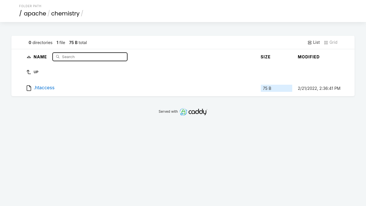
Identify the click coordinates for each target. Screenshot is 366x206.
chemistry (65, 13)
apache (35, 13)
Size (266, 56)
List (313, 42)
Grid (330, 42)
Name (41, 56)
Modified (309, 56)
